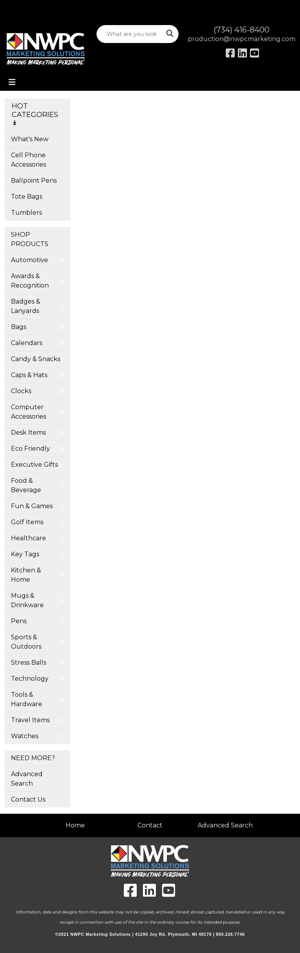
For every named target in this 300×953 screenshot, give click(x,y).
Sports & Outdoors (26, 641)
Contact (150, 825)
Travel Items (30, 720)
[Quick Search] (129, 34)
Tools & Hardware (26, 699)
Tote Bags (26, 196)
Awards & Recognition (30, 280)
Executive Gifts (34, 464)
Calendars (26, 343)
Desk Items (28, 432)
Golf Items (27, 522)
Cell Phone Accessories (28, 159)
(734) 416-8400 (242, 29)
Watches (24, 736)
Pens (19, 621)
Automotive (29, 260)
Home (75, 825)
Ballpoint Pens (34, 180)
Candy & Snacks (35, 359)
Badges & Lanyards (25, 306)
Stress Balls (28, 662)
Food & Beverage (26, 485)
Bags (18, 327)
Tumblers (26, 212)
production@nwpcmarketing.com (241, 39)
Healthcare (28, 538)
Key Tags (25, 554)
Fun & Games (32, 506)
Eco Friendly (30, 448)
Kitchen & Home (26, 574)
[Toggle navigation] (12, 82)
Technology (29, 678)
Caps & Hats (29, 375)
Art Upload (24, 8)
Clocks (21, 391)
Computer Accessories (28, 411)
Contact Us (28, 799)
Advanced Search (27, 778)
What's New (29, 139)
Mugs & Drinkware (27, 600)
